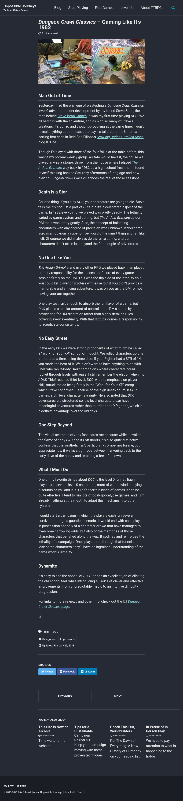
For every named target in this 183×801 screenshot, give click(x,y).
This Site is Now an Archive (53, 729)
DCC (55, 631)
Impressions (67, 639)
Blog (57, 8)
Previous (65, 696)
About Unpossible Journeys (47, 792)
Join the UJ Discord (74, 792)
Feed (21, 786)
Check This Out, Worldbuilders (122, 729)
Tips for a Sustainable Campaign (83, 731)
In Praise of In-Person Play (157, 729)
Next (118, 696)
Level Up (127, 8)
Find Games (104, 8)
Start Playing (78, 8)
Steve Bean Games (72, 116)
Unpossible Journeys (19, 8)
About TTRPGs (152, 8)
